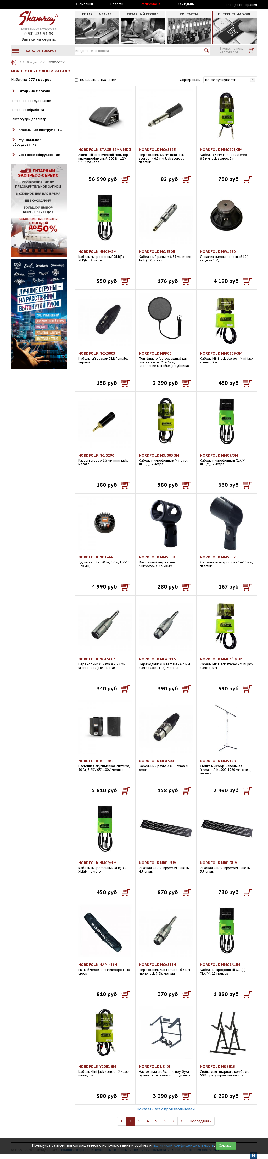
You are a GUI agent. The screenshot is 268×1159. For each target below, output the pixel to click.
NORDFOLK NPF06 (155, 353)
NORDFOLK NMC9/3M (219, 455)
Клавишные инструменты (40, 130)
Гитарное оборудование (31, 101)
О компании (84, 4)
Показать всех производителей (166, 1109)
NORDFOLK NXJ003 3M (159, 455)
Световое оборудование (39, 155)
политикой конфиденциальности (183, 1145)
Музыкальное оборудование (26, 142)
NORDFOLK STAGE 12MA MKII (104, 150)
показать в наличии (98, 79)
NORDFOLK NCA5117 (96, 659)
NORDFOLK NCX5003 (96, 353)
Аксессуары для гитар (29, 119)
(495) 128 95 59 (38, 33)
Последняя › (200, 1121)
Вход (230, 5)
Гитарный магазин (34, 91)
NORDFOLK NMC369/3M (221, 353)
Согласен (226, 1146)
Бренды (13, 62)
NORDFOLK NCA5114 (157, 965)
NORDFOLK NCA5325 (157, 150)
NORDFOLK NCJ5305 (157, 251)
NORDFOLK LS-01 (155, 1066)
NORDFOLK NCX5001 (157, 761)
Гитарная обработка (28, 110)
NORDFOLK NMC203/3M (221, 150)
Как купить (186, 4)
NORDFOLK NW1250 (218, 251)
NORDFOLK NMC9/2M (97, 251)
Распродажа (150, 4)
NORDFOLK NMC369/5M (221, 659)
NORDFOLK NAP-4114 (97, 965)
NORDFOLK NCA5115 (157, 659)
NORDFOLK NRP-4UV (157, 863)
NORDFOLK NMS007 (218, 557)
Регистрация (247, 5)
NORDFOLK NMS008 (157, 557)
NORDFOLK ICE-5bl (95, 761)
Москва (35, 4)
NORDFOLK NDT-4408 (97, 557)
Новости (116, 4)
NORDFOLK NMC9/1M (97, 863)
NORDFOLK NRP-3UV (218, 863)
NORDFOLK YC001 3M (97, 1066)
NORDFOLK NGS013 (217, 1066)
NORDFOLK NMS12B (218, 761)
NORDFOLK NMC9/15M (220, 965)
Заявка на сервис (38, 39)
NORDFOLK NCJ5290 (96, 455)
